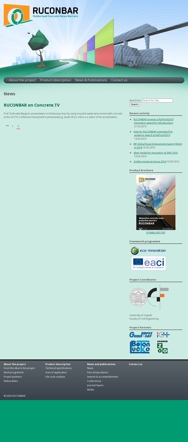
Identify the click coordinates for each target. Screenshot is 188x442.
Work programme (14, 372)
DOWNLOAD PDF (155, 232)
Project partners (13, 376)
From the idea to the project (19, 368)
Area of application (56, 372)
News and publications (101, 364)
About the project (22, 80)
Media (90, 389)
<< (7, 125)
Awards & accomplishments (102, 376)
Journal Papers (95, 385)
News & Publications (91, 80)
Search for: (135, 100)
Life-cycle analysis (55, 376)
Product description (55, 80)
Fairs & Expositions (97, 372)
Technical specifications (58, 368)
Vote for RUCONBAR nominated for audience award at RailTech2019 (153, 133)
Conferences (94, 381)
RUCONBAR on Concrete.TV (32, 105)
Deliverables (11, 381)
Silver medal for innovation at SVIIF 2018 (156, 152)
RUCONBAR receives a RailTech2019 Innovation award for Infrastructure (154, 121)
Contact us (119, 80)
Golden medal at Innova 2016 (150, 161)
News (90, 368)
